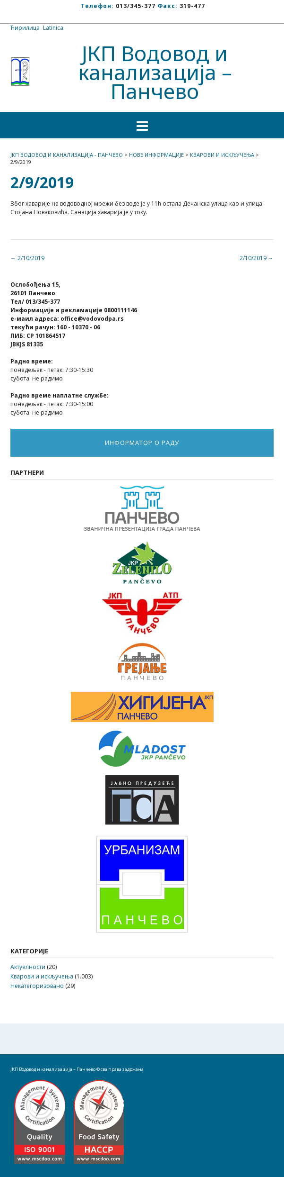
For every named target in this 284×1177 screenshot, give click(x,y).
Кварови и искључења (41, 976)
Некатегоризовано (37, 986)
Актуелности (27, 967)
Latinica (53, 28)
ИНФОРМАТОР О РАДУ (142, 442)
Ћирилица (25, 28)
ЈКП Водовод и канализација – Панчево (155, 72)
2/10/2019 (257, 258)
